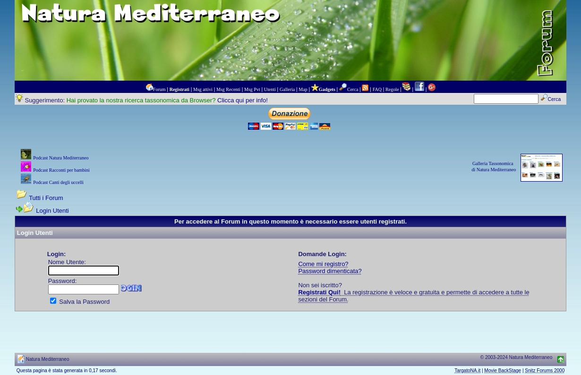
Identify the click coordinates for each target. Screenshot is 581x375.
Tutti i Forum (46, 197)
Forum (159, 89)
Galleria (287, 89)
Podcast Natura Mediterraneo (60, 157)
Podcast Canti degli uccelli (58, 182)
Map (303, 89)
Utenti (270, 89)
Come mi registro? (323, 263)
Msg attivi (203, 89)
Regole (392, 89)
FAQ (377, 89)
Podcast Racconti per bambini (61, 170)
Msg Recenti (228, 89)
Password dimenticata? (329, 271)
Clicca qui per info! (242, 100)
